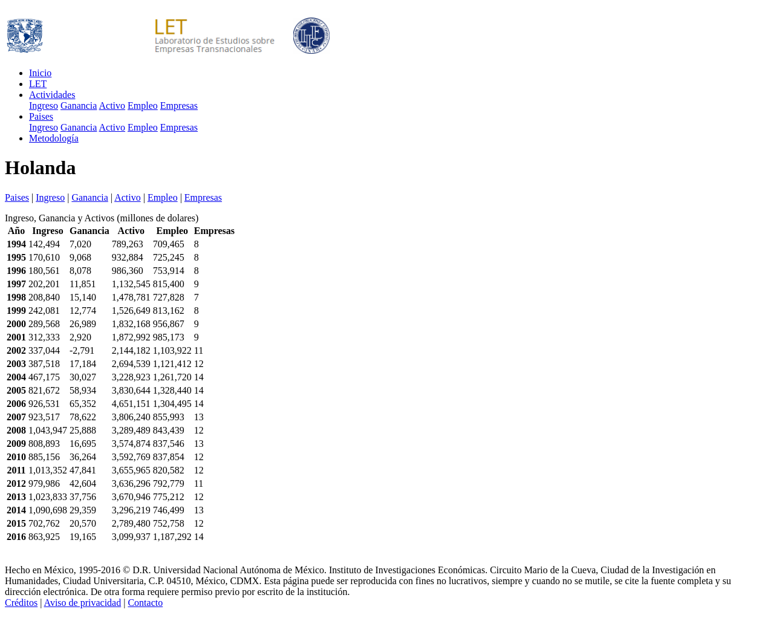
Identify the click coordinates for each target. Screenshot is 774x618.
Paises (41, 116)
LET (38, 84)
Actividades (52, 94)
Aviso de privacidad (83, 602)
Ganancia (78, 105)
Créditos (21, 602)
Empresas (179, 105)
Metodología (54, 138)
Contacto (145, 602)
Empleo (143, 105)
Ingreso (43, 105)
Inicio (40, 73)
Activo (112, 105)
